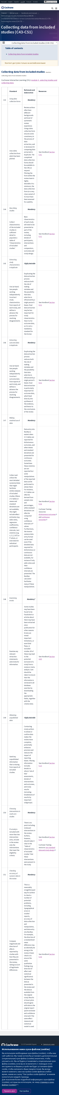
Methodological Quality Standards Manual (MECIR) (17, 16)
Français (29, 2)
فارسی (23, 2)
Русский (3, 2)
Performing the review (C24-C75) (11, 21)
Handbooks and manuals (29, 13)
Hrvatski (35, 2)
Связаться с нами (48, 1044)
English (10, 2)
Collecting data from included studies (23, 54)
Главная (4, 13)
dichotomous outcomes (47, 514)
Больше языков (50, 2)
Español (16, 2)
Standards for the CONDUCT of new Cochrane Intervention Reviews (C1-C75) (25, 19)
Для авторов (14, 13)
